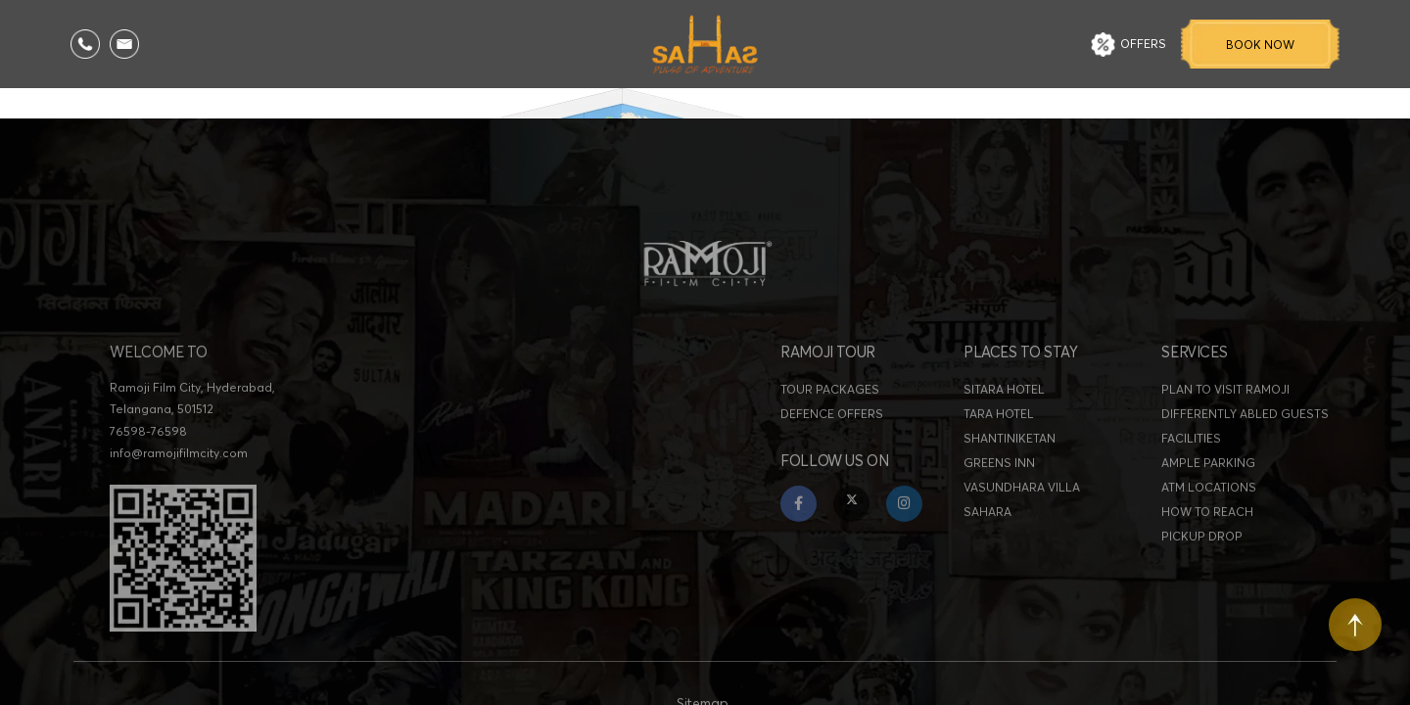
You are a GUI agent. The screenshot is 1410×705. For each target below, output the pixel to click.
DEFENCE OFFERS (831, 430)
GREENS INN (999, 479)
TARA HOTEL (999, 430)
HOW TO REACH (1207, 528)
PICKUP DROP (1202, 552)
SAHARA (987, 528)
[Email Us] (124, 44)
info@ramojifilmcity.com (179, 469)
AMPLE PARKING (1208, 479)
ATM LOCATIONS (1208, 503)
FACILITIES (1191, 454)
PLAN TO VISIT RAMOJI (1225, 406)
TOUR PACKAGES (829, 406)
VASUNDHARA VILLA (1022, 503)
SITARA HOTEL (1004, 406)
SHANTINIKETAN (1010, 454)
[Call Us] (85, 44)
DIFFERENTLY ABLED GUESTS (1245, 430)
